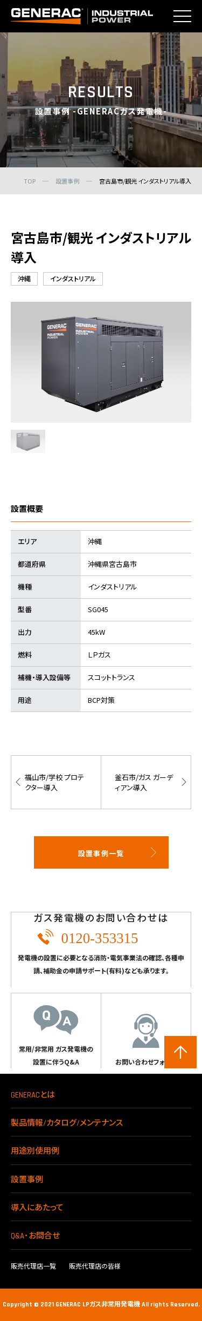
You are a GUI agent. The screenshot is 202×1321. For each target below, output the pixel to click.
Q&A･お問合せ (35, 1236)
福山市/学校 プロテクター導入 (54, 781)
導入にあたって (37, 1208)
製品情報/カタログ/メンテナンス (67, 1123)
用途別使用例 (35, 1151)
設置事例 (27, 1180)
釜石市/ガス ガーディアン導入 (144, 781)
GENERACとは (33, 1095)
